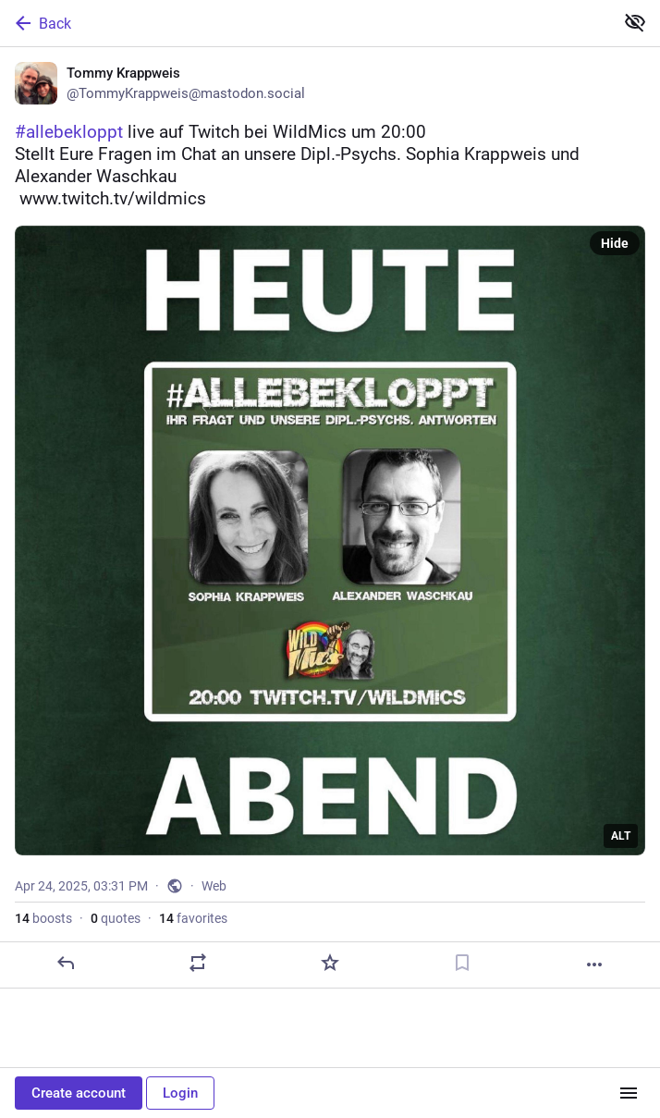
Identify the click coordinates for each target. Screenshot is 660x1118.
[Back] (305, 23)
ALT (620, 835)
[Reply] (66, 963)
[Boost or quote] (198, 963)
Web (214, 885)
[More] (594, 964)
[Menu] (628, 1093)
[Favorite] (330, 963)
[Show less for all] (635, 22)
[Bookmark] (462, 963)
